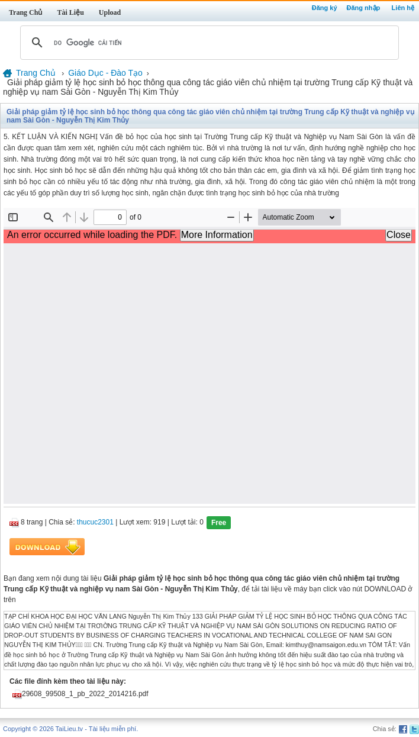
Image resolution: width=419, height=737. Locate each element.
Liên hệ (403, 7)
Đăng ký (324, 7)
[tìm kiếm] (208, 43)
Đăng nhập (364, 7)
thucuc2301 (95, 522)
